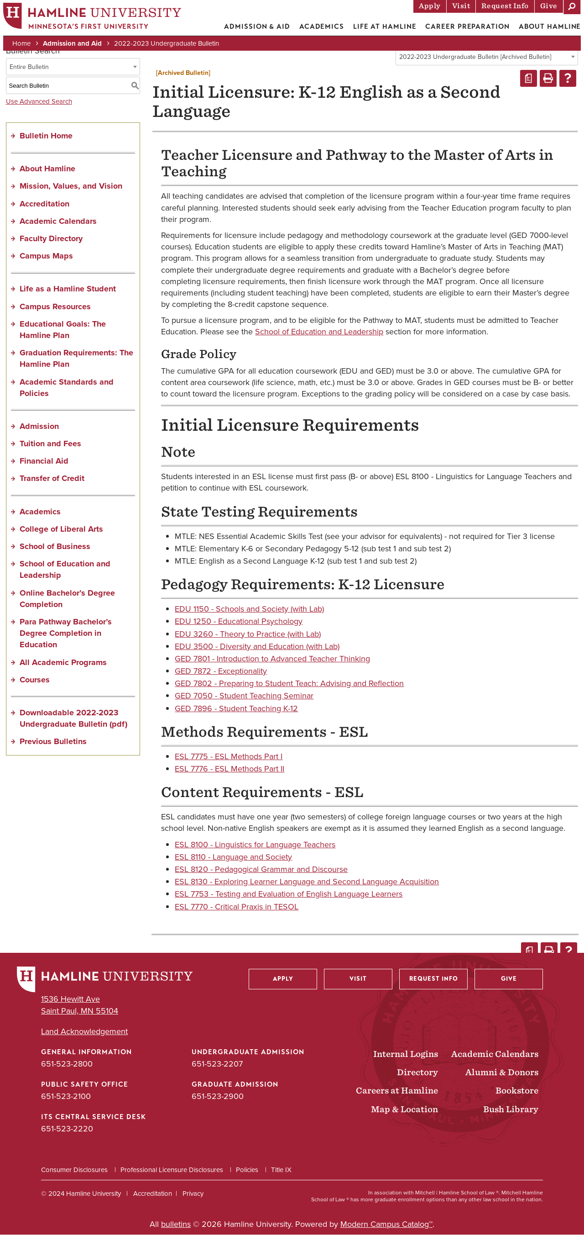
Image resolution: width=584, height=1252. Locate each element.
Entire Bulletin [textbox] (29, 84)
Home (27, 47)
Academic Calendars (58, 238)
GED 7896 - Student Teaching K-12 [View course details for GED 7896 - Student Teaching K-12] (236, 726)
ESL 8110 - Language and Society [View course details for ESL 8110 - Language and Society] (233, 874)
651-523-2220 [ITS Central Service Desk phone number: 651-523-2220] (67, 1146)
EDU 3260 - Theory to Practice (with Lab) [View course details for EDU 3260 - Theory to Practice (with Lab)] (248, 651)
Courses (35, 697)
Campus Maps (46, 273)
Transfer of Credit (52, 496)
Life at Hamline (379, 30)
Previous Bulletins (53, 759)
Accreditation (44, 221)
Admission (39, 443)
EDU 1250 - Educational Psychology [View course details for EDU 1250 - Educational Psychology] (238, 638)
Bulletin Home (46, 153)
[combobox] (487, 74)
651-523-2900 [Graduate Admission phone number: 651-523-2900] (218, 1114)
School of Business (55, 564)
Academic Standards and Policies (67, 405)
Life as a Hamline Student (68, 306)
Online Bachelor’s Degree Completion (67, 616)
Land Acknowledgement (84, 1049)
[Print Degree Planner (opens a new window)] (528, 95)
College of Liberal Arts (61, 546)
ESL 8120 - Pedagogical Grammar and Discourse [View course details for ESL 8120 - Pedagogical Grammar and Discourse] (261, 887)
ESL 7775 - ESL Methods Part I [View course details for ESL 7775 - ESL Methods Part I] (228, 774)
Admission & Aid (251, 30)
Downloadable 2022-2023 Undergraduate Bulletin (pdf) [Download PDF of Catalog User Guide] (73, 735)
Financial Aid (44, 478)
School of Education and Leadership (65, 586)
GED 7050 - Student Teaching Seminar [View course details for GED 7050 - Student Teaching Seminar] (244, 713)
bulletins (176, 1241)
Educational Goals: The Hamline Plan (63, 347)
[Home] (98, 21)
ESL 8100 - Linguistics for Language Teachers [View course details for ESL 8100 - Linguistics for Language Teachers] (255, 862)
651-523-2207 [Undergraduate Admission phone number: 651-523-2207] (217, 1081)
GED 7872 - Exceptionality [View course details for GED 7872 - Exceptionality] (221, 688)
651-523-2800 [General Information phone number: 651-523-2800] (67, 1081)
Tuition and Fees (50, 461)
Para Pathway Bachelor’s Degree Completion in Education (66, 650)
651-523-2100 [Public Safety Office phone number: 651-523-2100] (66, 1114)
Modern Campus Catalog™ (386, 1241)
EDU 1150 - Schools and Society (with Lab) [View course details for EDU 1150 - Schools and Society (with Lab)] (249, 626)
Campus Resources (55, 324)
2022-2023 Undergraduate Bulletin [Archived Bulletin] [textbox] (475, 74)
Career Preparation (461, 30)
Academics (315, 30)
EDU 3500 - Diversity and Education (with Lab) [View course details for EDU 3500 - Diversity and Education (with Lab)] (257, 664)
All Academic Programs (63, 680)
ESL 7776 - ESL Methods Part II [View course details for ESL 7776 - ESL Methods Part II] (229, 786)
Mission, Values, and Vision (71, 203)
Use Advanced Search (39, 119)
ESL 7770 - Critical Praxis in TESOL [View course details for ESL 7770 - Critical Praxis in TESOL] (236, 924)
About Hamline (543, 30)
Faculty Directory (51, 256)
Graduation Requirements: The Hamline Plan (76, 375)
